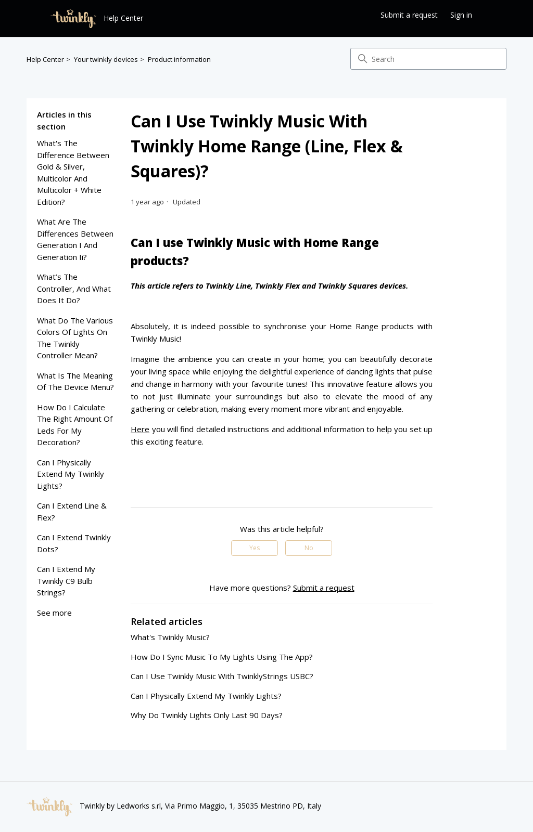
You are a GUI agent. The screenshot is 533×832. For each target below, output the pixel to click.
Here (140, 429)
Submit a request (409, 15)
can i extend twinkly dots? (74, 543)
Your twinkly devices (106, 59)
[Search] (428, 58)
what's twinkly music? (170, 637)
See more (54, 612)
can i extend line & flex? (72, 511)
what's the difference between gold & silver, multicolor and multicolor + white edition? (73, 172)
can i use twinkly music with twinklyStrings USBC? (222, 676)
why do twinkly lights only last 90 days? (207, 715)
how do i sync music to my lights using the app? (222, 657)
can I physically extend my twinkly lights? (70, 474)
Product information (179, 59)
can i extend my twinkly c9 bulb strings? (66, 580)
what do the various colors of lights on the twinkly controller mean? (75, 338)
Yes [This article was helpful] (254, 547)
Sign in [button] (461, 15)
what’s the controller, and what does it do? (74, 288)
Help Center (45, 59)
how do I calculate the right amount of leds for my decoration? (74, 425)
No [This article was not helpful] (308, 547)
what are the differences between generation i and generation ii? (75, 239)
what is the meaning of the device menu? (75, 381)
